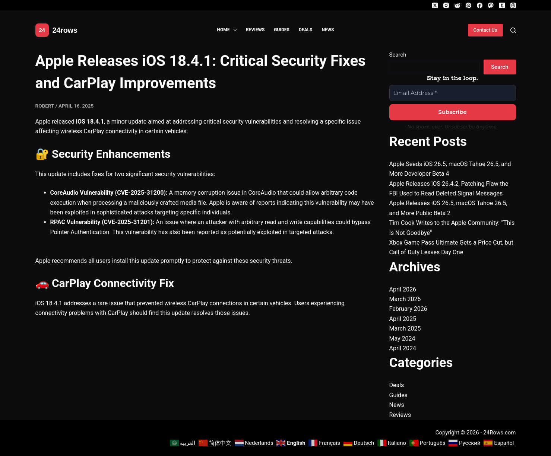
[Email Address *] (452, 93)
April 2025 (403, 318)
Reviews (255, 29)
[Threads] (513, 5)
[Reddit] (457, 5)
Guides (281, 29)
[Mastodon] (491, 5)
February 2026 (408, 308)
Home (228, 30)
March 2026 (405, 299)
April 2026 (403, 289)
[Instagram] (446, 5)
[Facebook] (479, 5)
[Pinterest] (468, 5)
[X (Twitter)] (435, 5)
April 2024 (403, 348)
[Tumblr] (502, 5)
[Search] (513, 30)
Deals (306, 29)
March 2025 (405, 328)
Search (397, 54)
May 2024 (402, 338)
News (328, 29)
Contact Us (485, 30)
